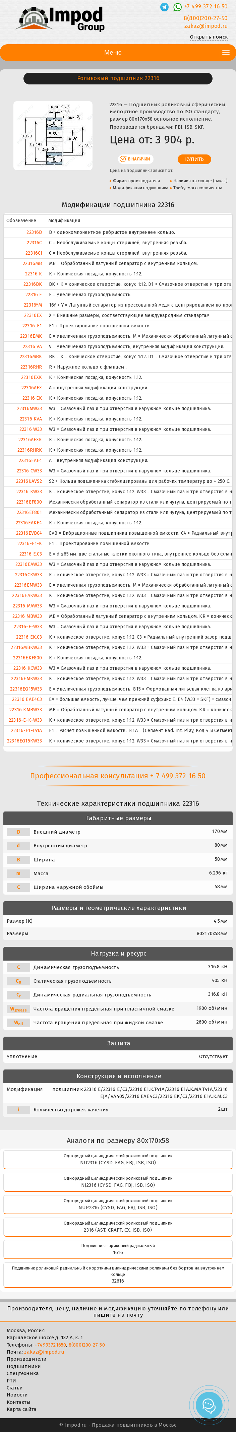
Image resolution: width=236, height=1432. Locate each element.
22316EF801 (29, 512)
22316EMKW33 (26, 678)
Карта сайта (22, 1409)
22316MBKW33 (26, 647)
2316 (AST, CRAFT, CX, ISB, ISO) (118, 1230)
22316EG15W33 (26, 689)
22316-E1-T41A (26, 730)
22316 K (33, 274)
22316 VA (32, 346)
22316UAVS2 (29, 481)
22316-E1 (32, 326)
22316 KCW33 (27, 668)
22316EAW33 (28, 564)
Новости (17, 1395)
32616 (118, 1281)
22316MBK (31, 357)
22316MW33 (29, 408)
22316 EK (32, 398)
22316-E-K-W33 (25, 720)
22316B (34, 232)
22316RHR (31, 367)
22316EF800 (29, 502)
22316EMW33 (28, 585)
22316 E (33, 295)
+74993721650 (50, 1345)
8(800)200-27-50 (87, 1345)
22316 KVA (31, 419)
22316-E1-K (29, 543)
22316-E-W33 (28, 627)
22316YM (33, 305)
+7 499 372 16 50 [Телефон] (206, 6)
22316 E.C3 (30, 554)
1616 (118, 1252)
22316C (34, 243)
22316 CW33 (29, 471)
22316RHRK (29, 450)
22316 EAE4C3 (27, 699)
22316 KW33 (29, 492)
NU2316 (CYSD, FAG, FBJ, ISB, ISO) (118, 1163)
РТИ (11, 1381)
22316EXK (31, 377)
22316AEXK (30, 440)
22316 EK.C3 (29, 637)
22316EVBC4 (29, 533)
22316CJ (33, 253)
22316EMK (31, 336)
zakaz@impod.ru (44, 1352)
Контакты (19, 1402)
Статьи (15, 1388)
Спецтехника (23, 1373)
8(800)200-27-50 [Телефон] (206, 18)
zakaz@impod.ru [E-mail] (206, 26)
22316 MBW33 (27, 616)
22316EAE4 (30, 460)
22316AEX (31, 388)
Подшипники (24, 1366)
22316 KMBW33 (25, 710)
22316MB (32, 263)
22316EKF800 (27, 658)
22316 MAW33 (27, 606)
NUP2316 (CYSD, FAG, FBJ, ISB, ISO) (118, 1208)
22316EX (33, 315)
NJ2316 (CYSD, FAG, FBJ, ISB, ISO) (118, 1185)
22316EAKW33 (27, 595)
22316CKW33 (28, 575)
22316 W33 (30, 429)
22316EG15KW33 (24, 741)
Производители (27, 1359)
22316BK (32, 284)
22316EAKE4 (29, 523)
